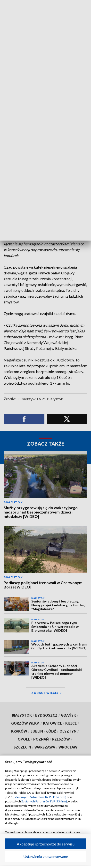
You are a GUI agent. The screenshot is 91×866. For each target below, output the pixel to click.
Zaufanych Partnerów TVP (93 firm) (44, 801)
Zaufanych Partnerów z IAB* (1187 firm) (40, 797)
